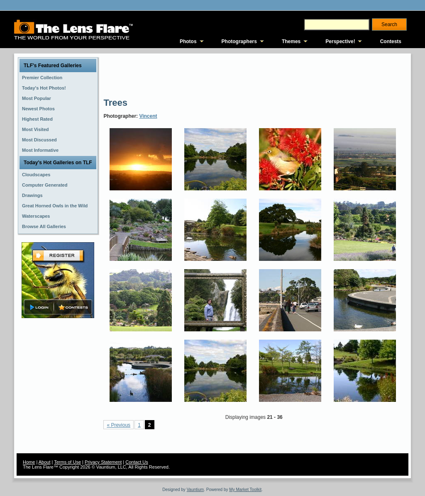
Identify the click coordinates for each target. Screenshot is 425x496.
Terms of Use (67, 462)
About (45, 462)
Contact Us (136, 462)
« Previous (118, 425)
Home (29, 462)
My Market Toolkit (245, 489)
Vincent (148, 116)
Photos (188, 41)
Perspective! (340, 41)
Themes (291, 41)
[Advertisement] (254, 74)
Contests (390, 41)
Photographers (239, 41)
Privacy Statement (103, 462)
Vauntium (195, 489)
